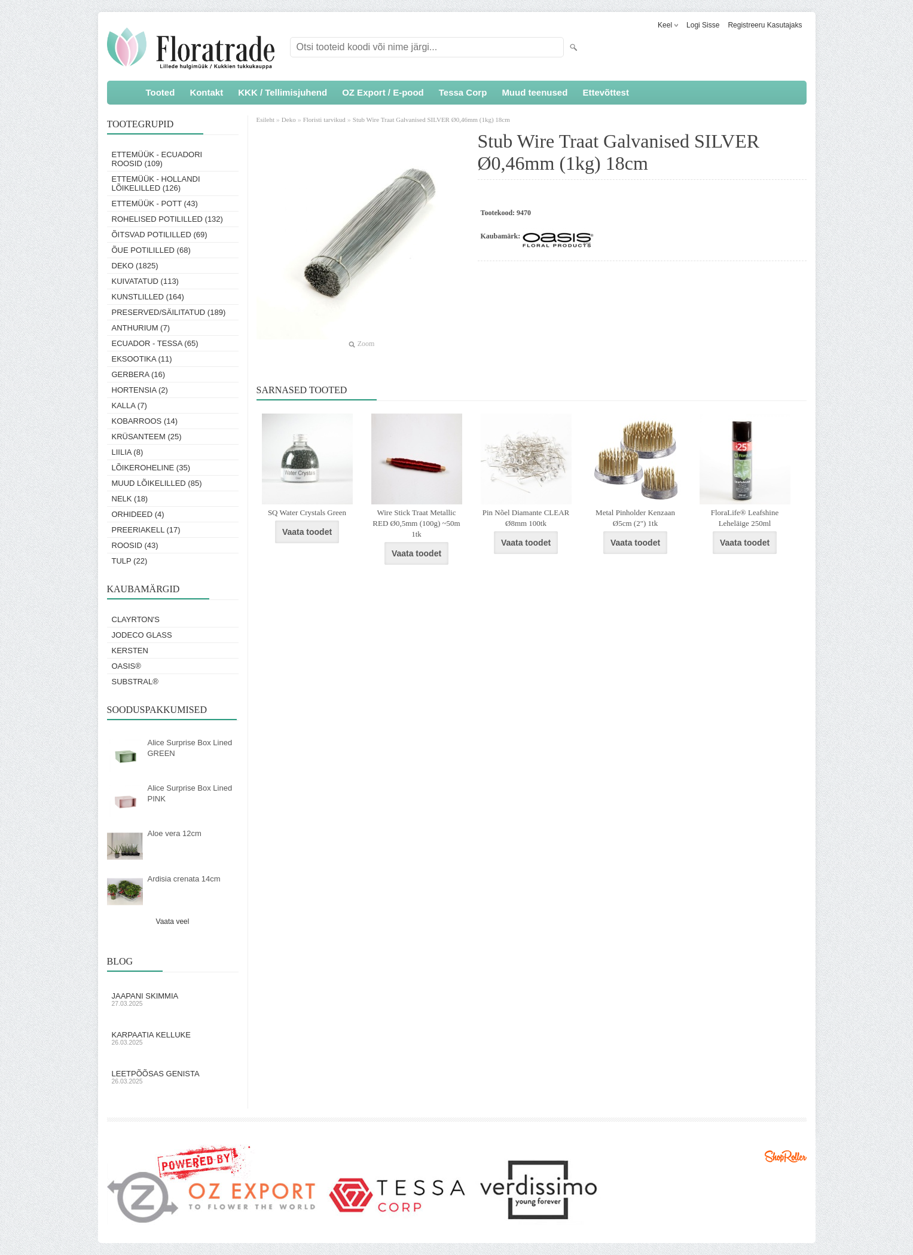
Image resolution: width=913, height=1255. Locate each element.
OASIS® (126, 666)
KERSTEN (130, 650)
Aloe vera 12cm (174, 833)
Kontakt (206, 92)
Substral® (135, 681)
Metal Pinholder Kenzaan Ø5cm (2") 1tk (635, 518)
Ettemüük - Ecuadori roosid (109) (157, 159)
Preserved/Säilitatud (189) (169, 312)
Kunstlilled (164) (148, 296)
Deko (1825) (135, 265)
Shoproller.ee (786, 1156)
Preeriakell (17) (146, 529)
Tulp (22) (130, 560)
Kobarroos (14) (145, 421)
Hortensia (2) (140, 389)
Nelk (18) (130, 498)
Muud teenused (534, 92)
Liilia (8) (127, 452)
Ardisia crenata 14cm (184, 878)
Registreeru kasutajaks (765, 25)
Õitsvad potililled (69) (159, 234)
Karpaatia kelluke (173, 1038)
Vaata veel (173, 921)
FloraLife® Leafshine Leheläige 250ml (744, 518)
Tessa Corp (463, 92)
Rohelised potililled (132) (167, 219)
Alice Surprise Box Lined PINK (190, 793)
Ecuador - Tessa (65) (155, 343)
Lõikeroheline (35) (151, 467)
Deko (289, 119)
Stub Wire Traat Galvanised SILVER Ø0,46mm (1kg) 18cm (431, 119)
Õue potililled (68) (151, 250)
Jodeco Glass (142, 634)
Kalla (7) (129, 405)
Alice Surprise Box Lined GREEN (190, 748)
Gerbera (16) (139, 374)
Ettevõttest (605, 92)
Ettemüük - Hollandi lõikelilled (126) (156, 183)
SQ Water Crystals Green (307, 512)
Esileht (266, 119)
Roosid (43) (135, 545)
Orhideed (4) (138, 514)
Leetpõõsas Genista (173, 1077)
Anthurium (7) (141, 327)
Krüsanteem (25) (147, 436)
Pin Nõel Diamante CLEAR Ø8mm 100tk (526, 518)
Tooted (160, 92)
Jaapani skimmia (173, 999)
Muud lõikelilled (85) (157, 483)
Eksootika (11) (142, 358)
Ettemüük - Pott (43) (155, 203)
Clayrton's (136, 619)
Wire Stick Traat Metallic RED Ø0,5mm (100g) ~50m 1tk (416, 523)
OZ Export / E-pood (383, 92)
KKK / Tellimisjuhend (282, 92)
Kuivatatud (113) (145, 281)
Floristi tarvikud (324, 119)
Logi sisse (702, 25)
